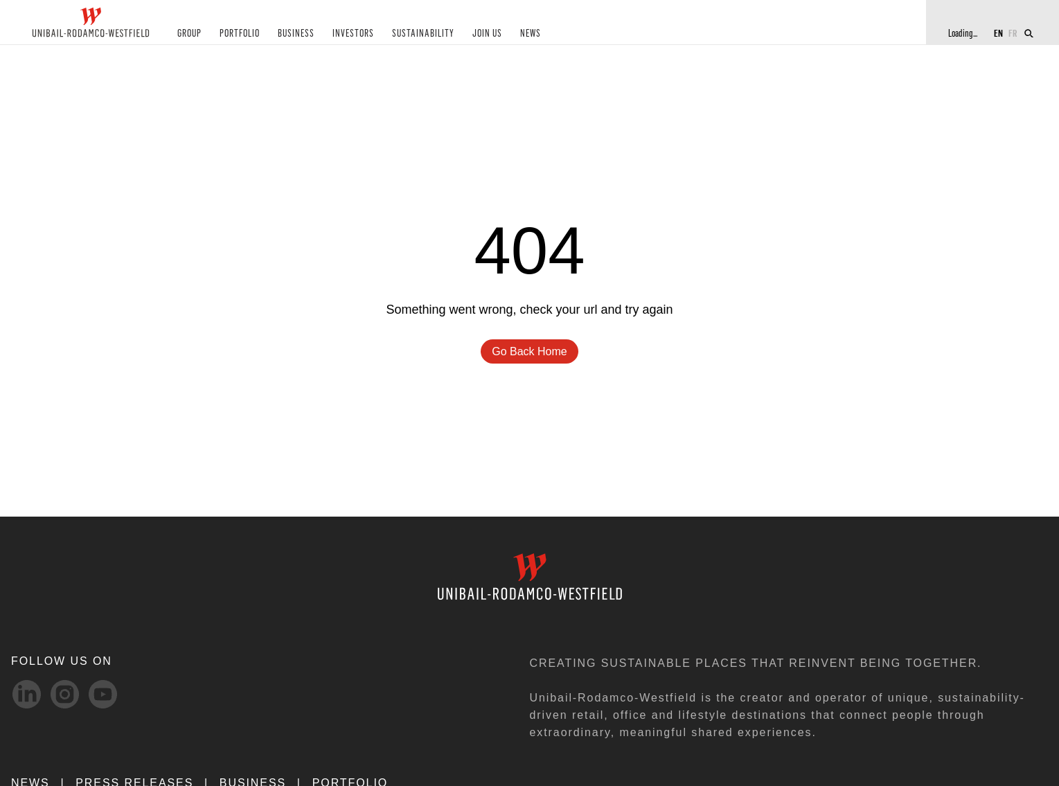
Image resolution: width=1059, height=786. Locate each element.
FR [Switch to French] (1012, 33)
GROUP (189, 33)
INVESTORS (353, 33)
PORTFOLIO (240, 33)
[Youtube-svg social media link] (102, 694)
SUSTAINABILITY (423, 33)
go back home (529, 351)
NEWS (530, 33)
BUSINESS (296, 33)
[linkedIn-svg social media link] (26, 694)
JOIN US (487, 33)
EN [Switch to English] (998, 33)
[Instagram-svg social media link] (64, 694)
